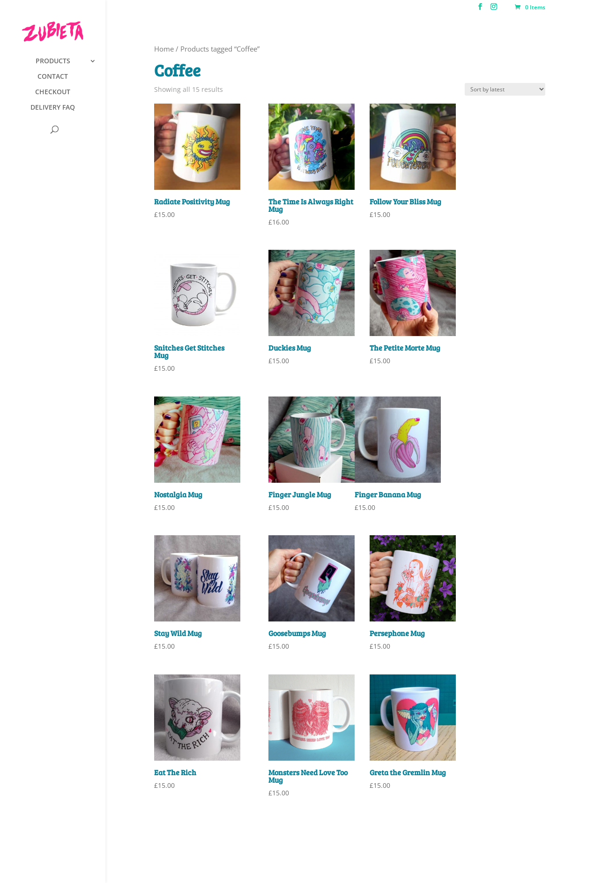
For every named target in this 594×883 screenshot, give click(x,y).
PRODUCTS (53, 61)
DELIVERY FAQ (52, 108)
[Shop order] (505, 89)
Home (164, 48)
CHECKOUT (52, 92)
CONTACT (52, 77)
